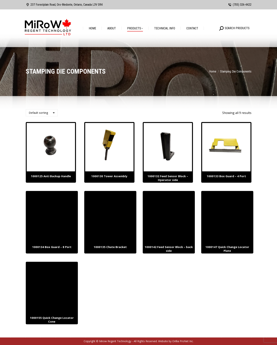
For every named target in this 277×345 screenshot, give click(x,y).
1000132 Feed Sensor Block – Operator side (167, 178)
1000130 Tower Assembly (109, 176)
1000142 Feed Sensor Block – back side (169, 249)
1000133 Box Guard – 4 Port (226, 176)
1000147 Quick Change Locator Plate (227, 249)
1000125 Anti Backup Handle (51, 176)
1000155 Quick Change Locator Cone (52, 319)
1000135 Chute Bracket (110, 247)
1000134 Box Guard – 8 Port (51, 247)
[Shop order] (42, 112)
